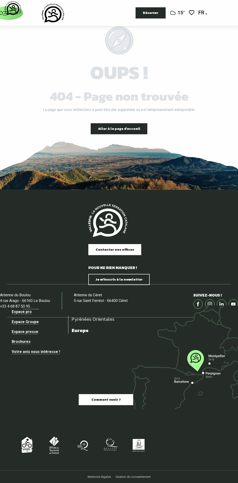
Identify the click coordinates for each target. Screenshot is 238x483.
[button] (201, 13)
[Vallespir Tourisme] (13, 8)
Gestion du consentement (133, 477)
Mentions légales (99, 477)
